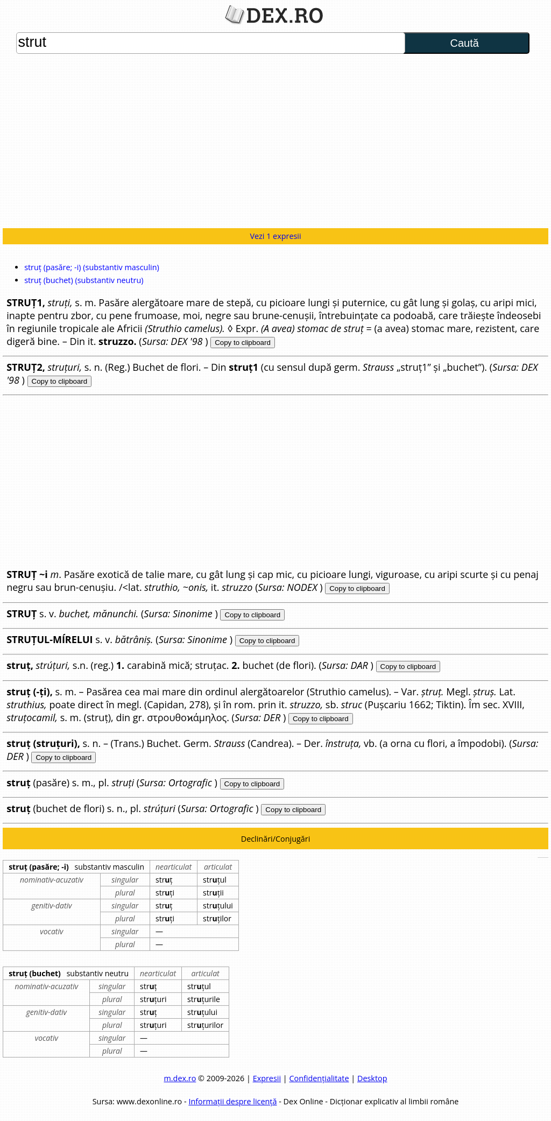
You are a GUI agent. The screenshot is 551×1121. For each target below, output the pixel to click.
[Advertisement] (275, 142)
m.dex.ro (180, 1078)
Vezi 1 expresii (275, 236)
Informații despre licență (232, 1101)
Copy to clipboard (243, 343)
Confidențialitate (319, 1078)
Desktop (372, 1078)
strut (210, 43)
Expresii (267, 1078)
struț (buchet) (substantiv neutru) (83, 280)
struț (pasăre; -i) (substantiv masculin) (91, 267)
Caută (464, 43)
